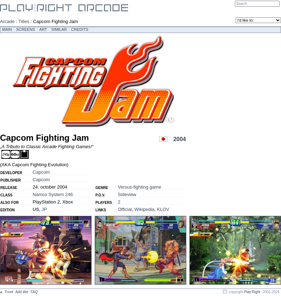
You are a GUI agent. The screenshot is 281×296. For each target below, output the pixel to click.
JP (44, 209)
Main (7, 29)
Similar (59, 29)
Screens (25, 29)
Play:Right (252, 292)
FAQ (34, 292)
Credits (79, 29)
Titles (23, 21)
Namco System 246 (53, 194)
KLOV (163, 209)
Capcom (41, 172)
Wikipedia (144, 209)
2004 (179, 139)
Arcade (7, 21)
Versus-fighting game (139, 187)
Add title (21, 292)
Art (43, 29)
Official (125, 209)
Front (9, 292)
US (36, 209)
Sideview (127, 194)
